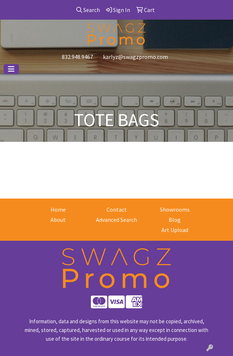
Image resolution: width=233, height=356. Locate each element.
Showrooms (175, 209)
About (58, 219)
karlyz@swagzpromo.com (135, 56)
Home (58, 209)
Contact (117, 209)
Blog (175, 219)
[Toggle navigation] (11, 69)
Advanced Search (116, 219)
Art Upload (174, 229)
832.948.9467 (77, 56)
